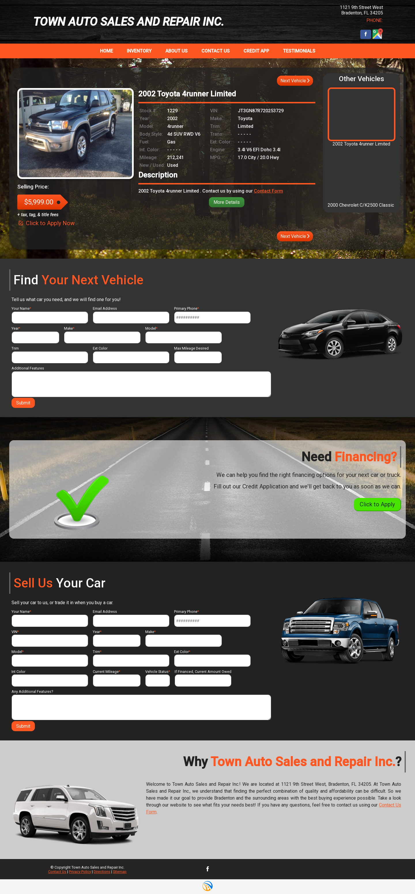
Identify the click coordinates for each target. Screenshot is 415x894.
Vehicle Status (157, 678)
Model (183, 335)
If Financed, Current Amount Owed (203, 678)
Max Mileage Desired (198, 354)
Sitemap (120, 871)
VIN (50, 638)
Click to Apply (377, 504)
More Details (227, 202)
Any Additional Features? (141, 704)
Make (102, 335)
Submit (23, 403)
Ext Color (131, 354)
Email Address (131, 315)
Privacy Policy (80, 871)
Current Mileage (117, 678)
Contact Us (57, 871)
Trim (50, 354)
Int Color (50, 678)
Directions (102, 871)
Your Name (50, 315)
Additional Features (141, 381)
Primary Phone (212, 315)
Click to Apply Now (46, 223)
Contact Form (268, 191)
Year (35, 335)
